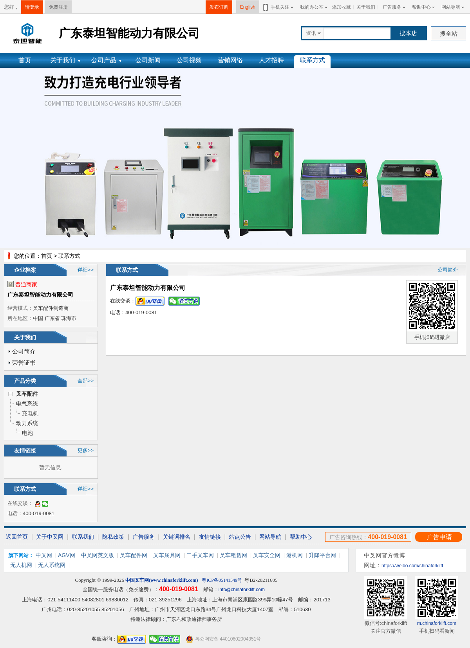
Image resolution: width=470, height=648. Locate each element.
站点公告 (240, 537)
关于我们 (365, 7)
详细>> (86, 270)
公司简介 (24, 351)
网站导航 (450, 7)
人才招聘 (271, 60)
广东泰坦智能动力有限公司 (40, 294)
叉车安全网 (266, 555)
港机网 (294, 555)
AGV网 (66, 555)
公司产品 (106, 60)
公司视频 (189, 60)
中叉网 (44, 555)
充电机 (30, 413)
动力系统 (27, 423)
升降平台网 (322, 555)
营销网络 (230, 60)
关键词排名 (176, 537)
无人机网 (21, 565)
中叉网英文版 (97, 555)
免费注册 (58, 7)
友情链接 (210, 537)
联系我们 (83, 537)
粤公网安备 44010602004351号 (223, 639)
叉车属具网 (167, 555)
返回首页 (17, 537)
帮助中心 (421, 7)
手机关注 (278, 7)
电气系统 (27, 403)
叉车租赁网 (233, 555)
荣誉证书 (24, 362)
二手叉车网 (200, 555)
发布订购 (219, 7)
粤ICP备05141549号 (222, 580)
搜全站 (448, 33)
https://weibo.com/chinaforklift (412, 565)
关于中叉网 (49, 537)
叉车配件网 (133, 555)
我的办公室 (312, 7)
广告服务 (392, 7)
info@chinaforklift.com (242, 589)
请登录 (32, 7)
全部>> (86, 381)
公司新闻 (148, 60)
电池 (27, 433)
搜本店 (408, 33)
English (247, 7)
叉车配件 (27, 394)
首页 (24, 60)
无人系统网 (51, 565)
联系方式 (312, 60)
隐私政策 (113, 537)
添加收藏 (341, 7)
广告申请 (439, 537)
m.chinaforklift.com (436, 623)
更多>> (86, 450)
